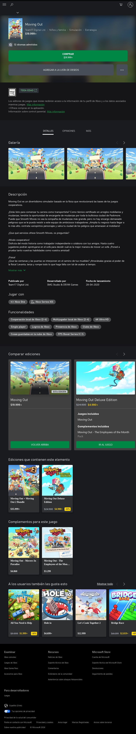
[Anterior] (117, 142)
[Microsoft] (68, 3)
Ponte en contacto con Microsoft (18, 722)
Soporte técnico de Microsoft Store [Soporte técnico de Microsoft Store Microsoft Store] (107, 662)
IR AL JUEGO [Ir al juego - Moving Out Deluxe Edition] (106, 444)
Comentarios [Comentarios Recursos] (53, 668)
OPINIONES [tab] (68, 130)
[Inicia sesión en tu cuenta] (130, 5)
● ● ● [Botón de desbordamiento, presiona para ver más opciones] (122, 70)
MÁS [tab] (88, 130)
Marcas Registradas (80, 722)
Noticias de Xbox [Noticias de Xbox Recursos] (55, 657)
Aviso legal (62, 722)
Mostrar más (17, 270)
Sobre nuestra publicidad (14, 727)
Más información (36, 104)
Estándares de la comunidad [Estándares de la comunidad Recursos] (60, 674)
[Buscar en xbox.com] (12, 4)
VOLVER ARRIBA (40, 444)
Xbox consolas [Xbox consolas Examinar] (10, 657)
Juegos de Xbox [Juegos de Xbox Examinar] (10, 662)
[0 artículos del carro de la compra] (122, 5)
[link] (23, 488)
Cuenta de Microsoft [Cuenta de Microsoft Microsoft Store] (100, 657)
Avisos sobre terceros (103, 722)
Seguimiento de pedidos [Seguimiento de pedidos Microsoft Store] (102, 674)
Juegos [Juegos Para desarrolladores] (7, 695)
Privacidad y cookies (44, 722)
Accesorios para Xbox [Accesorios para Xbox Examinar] (13, 674)
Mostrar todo (105, 583)
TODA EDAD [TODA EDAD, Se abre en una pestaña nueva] (29, 90)
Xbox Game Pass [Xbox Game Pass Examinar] (11, 668)
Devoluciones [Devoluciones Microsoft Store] (97, 668)
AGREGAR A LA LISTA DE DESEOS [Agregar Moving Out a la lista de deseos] (61, 69)
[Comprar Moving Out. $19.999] (68, 56)
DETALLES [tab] (48, 130)
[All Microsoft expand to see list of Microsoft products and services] (4, 5)
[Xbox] (9, 12)
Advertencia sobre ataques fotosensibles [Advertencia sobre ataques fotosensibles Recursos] (65, 679)
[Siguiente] (124, 142)
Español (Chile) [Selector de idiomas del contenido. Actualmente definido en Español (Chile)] (15, 705)
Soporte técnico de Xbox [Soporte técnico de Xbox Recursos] (58, 662)
